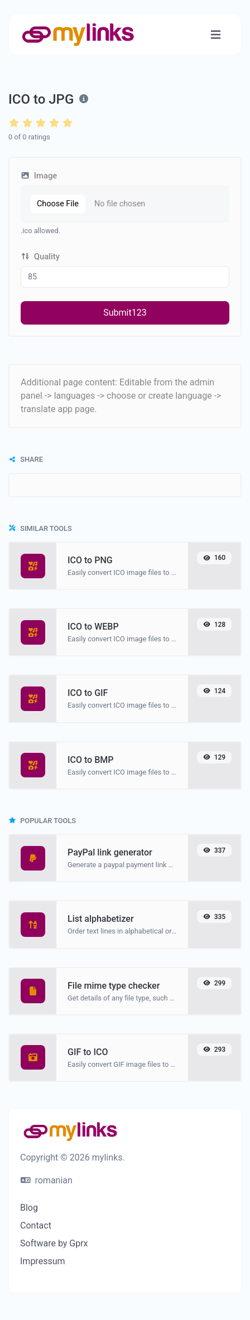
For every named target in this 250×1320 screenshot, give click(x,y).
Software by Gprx (54, 1243)
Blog (29, 1207)
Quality (40, 257)
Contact (35, 1225)
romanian (47, 1180)
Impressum (42, 1261)
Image (39, 176)
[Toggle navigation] (215, 35)
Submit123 (124, 312)
